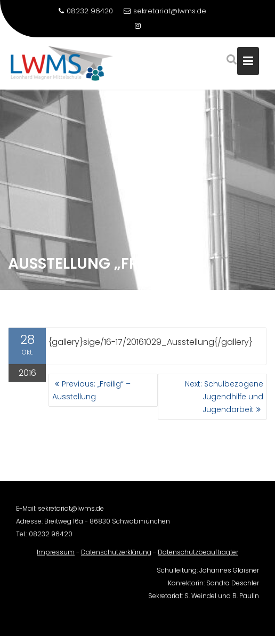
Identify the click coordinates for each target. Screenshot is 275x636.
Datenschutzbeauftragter (198, 555)
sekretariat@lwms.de (165, 11)
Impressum (56, 555)
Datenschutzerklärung (116, 555)
